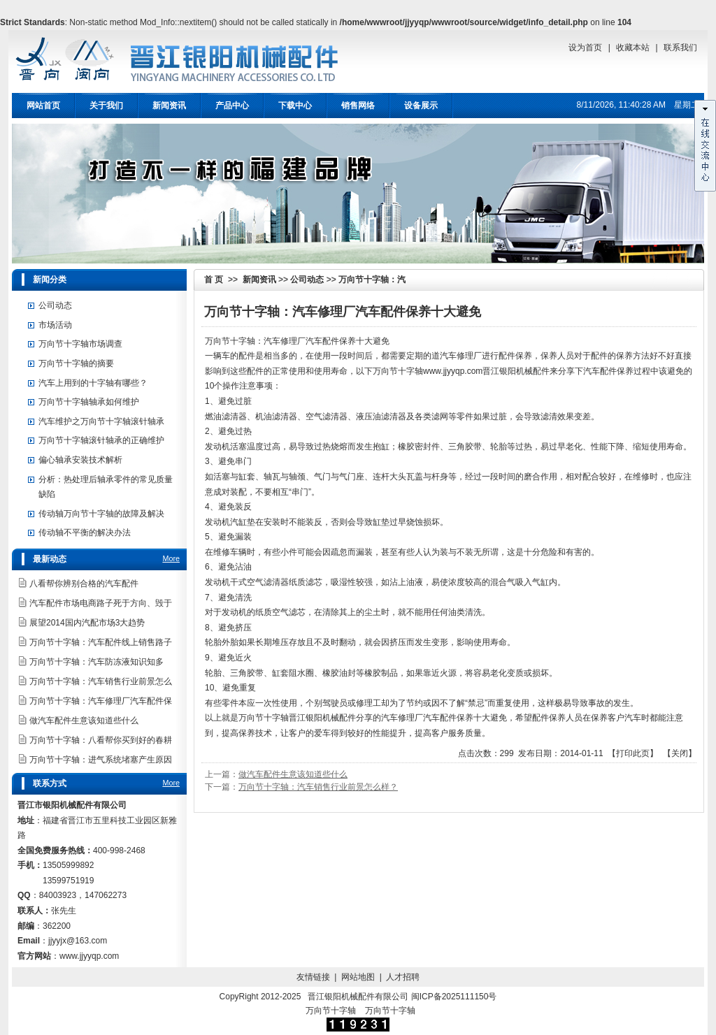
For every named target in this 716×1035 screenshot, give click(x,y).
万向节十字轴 (331, 1010)
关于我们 (106, 105)
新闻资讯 (169, 105)
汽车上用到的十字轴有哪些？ (93, 383)
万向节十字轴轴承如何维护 (88, 402)
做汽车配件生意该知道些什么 (293, 774)
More (171, 558)
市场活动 (55, 325)
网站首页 (43, 105)
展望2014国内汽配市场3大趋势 (87, 623)
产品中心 (232, 105)
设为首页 (585, 47)
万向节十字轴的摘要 (76, 363)
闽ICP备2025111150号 (454, 996)
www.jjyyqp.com (452, 371)
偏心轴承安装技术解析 (80, 460)
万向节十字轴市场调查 (80, 344)
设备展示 (421, 105)
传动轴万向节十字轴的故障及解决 (101, 514)
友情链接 (313, 977)
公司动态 (307, 279)
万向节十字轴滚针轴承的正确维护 (101, 440)
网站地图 (358, 977)
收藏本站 (633, 47)
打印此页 (633, 753)
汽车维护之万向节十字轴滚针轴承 (101, 421)
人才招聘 (403, 977)
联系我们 (680, 47)
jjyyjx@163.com (77, 941)
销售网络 (358, 105)
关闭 (679, 753)
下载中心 (295, 105)
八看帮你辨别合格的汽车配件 (83, 583)
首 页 (213, 279)
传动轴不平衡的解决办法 (84, 532)
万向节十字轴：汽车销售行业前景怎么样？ (318, 787)
